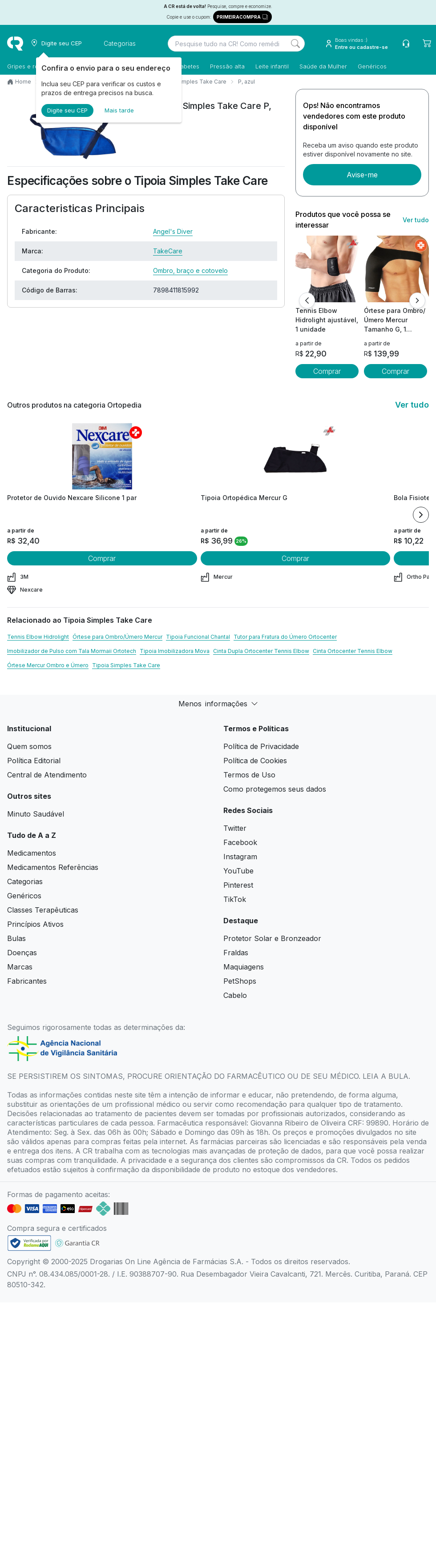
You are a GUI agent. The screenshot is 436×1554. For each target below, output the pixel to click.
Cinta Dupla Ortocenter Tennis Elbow (261, 651)
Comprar (327, 371)
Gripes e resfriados (34, 66)
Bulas (16, 938)
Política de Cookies (255, 760)
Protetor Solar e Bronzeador (272, 938)
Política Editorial (34, 760)
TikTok (234, 899)
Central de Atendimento (47, 774)
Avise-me (362, 174)
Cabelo (235, 995)
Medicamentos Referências (52, 867)
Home (23, 81)
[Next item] (421, 515)
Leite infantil (272, 66)
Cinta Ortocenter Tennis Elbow (352, 651)
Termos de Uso (249, 774)
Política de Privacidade (261, 746)
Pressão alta (227, 66)
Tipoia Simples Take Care (192, 81)
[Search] (295, 43)
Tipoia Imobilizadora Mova (175, 651)
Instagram (240, 856)
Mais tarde (119, 110)
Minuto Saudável (35, 813)
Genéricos (372, 66)
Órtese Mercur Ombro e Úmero (48, 665)
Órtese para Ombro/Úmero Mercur (117, 636)
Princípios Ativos (35, 924)
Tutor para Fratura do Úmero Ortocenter (285, 636)
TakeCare (167, 251)
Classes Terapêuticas (42, 909)
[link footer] (29, 1243)
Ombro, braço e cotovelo (190, 270)
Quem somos (29, 746)
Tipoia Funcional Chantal (198, 636)
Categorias (25, 881)
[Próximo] (417, 300)
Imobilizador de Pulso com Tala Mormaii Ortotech (71, 651)
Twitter (234, 828)
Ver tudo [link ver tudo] (416, 220)
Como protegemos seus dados (274, 789)
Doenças (22, 952)
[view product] (327, 269)
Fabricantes (27, 981)
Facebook (240, 842)
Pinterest (238, 885)
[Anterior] (307, 300)
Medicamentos (31, 853)
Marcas (19, 966)
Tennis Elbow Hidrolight (38, 636)
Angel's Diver (173, 231)
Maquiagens (243, 966)
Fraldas (235, 952)
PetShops (239, 981)
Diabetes (187, 66)
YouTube (238, 870)
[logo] (15, 44)
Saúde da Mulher (323, 66)
